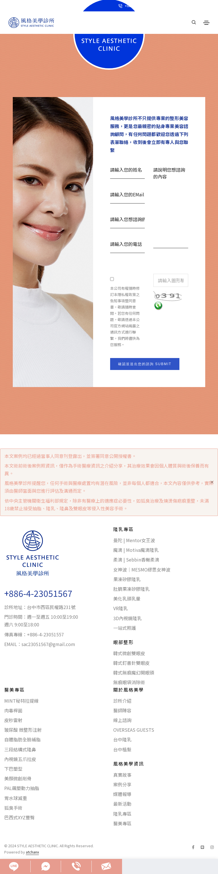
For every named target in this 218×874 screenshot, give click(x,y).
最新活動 (122, 803)
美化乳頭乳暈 (127, 598)
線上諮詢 (122, 720)
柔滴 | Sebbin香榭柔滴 (136, 559)
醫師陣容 (122, 710)
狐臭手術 (13, 807)
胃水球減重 (15, 798)
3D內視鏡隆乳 (127, 618)
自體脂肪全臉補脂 (22, 739)
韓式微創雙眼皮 (129, 653)
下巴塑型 (13, 768)
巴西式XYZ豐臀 (19, 817)
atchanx (32, 852)
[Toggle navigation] (206, 23)
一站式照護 (124, 627)
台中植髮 (122, 749)
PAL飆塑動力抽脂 (21, 788)
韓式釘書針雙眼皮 (131, 662)
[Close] (212, 482)
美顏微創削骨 (18, 778)
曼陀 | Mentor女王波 (134, 540)
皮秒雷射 (13, 720)
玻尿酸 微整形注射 (23, 729)
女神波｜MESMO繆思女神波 (141, 569)
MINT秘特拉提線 (21, 700)
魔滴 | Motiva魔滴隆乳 (136, 549)
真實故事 (122, 774)
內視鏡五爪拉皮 (20, 759)
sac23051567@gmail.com (48, 644)
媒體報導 (122, 794)
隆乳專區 (122, 813)
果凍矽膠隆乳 (127, 579)
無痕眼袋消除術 (129, 682)
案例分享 (122, 784)
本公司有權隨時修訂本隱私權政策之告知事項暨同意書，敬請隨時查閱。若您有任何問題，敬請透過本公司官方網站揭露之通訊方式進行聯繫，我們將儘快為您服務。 (125, 316)
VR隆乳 (120, 608)
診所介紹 (122, 700)
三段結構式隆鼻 (20, 749)
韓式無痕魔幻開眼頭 (133, 672)
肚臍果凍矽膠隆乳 (131, 588)
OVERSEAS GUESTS (133, 729)
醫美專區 (122, 823)
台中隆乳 (122, 739)
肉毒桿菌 (13, 710)
